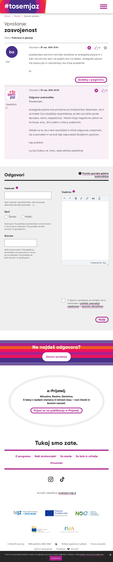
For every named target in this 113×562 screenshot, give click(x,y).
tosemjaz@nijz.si (67, 492)
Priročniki (56, 463)
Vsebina (66, 191)
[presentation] (64, 198)
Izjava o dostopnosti (43, 549)
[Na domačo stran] (21, 6)
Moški (28, 216)
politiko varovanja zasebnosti (91, 554)
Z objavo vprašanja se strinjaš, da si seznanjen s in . (87, 303)
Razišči (17, 16)
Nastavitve (55, 558)
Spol (7, 211)
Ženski (12, 216)
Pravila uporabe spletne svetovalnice (95, 175)
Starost (8, 235)
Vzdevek (9, 188)
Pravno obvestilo (98, 544)
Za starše (66, 456)
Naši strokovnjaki (45, 456)
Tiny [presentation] (104, 263)
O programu (23, 456)
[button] (64, 198)
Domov (7, 16)
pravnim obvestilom (92, 306)
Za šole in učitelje (87, 456)
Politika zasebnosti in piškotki (74, 544)
